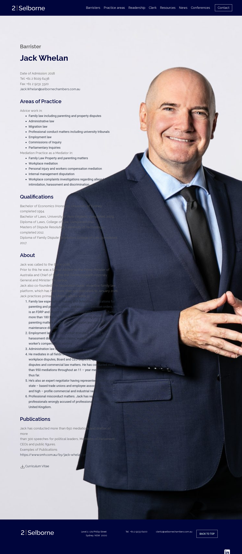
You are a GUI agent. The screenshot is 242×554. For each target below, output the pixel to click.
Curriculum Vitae (34, 466)
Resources (168, 7)
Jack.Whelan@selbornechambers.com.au (50, 89)
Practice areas (114, 7)
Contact (223, 7)
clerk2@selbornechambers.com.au (174, 531)
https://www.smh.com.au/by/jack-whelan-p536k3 (57, 455)
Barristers (93, 7)
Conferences (200, 7)
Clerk (153, 7)
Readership (136, 7)
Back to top (207, 533)
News (183, 7)
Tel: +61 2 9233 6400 (136, 531)
